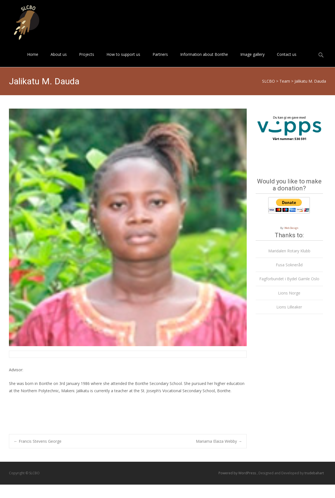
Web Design (291, 228)
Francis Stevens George (37, 441)
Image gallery (252, 59)
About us (59, 59)
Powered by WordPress (237, 473)
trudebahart (314, 473)
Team (284, 81)
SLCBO (268, 81)
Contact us (286, 59)
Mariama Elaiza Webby (219, 441)
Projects (86, 59)
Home (32, 59)
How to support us (123, 59)
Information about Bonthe (204, 59)
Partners (160, 59)
